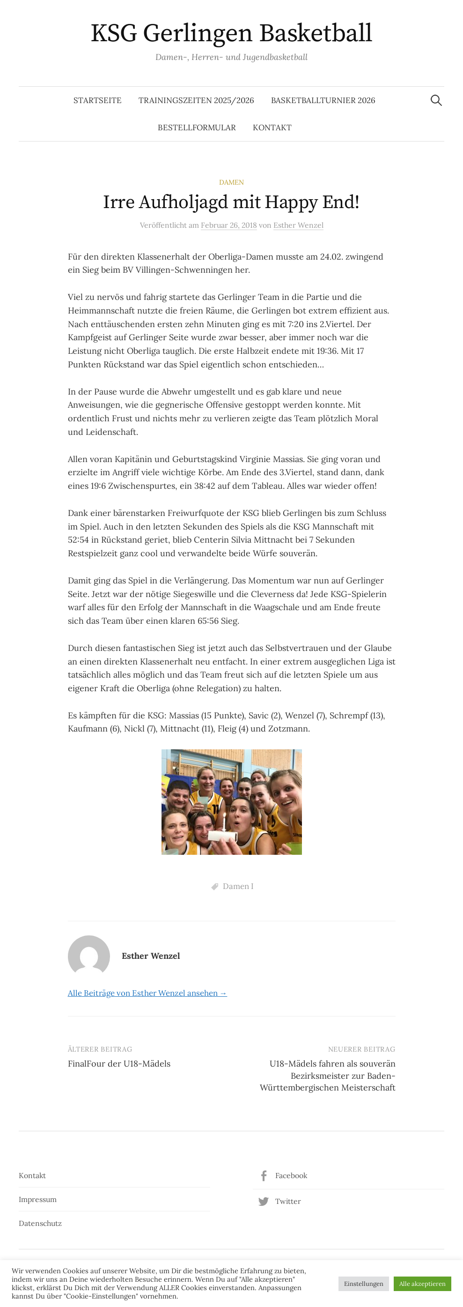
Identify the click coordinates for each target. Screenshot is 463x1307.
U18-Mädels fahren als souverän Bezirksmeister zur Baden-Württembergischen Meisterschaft (328, 1075)
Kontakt (272, 127)
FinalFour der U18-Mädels (119, 1063)
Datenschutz (40, 1223)
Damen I (238, 886)
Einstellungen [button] (363, 1284)
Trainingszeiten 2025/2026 (196, 100)
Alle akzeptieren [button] (422, 1284)
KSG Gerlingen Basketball (231, 34)
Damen (231, 182)
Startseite (97, 100)
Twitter (288, 1201)
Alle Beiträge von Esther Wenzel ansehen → (148, 993)
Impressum (38, 1199)
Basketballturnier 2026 (323, 100)
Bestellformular (197, 127)
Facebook (291, 1175)
